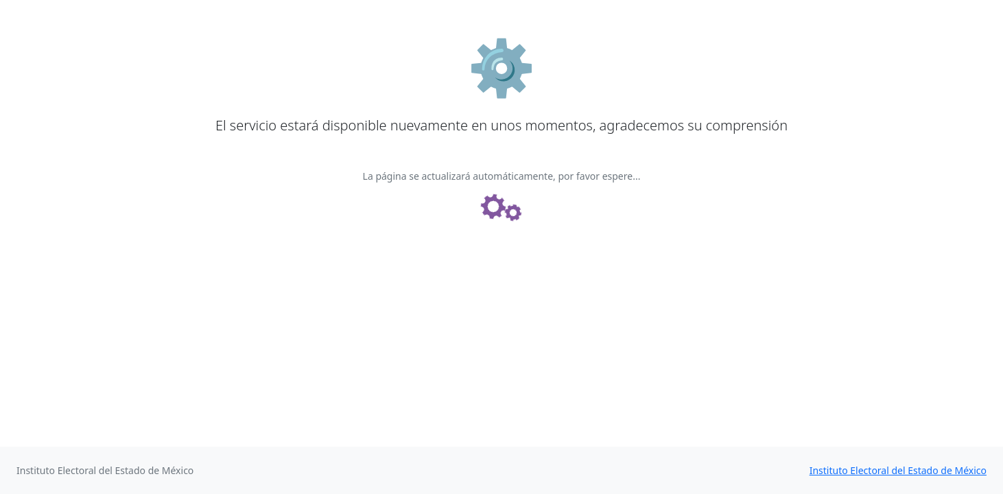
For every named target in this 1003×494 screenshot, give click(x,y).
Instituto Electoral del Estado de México (898, 470)
